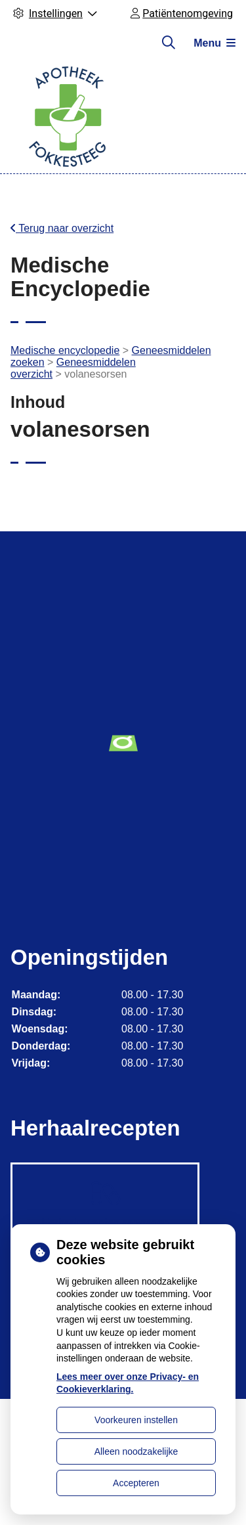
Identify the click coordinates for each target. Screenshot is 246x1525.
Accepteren (136, 1483)
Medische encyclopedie (64, 350)
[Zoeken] (168, 42)
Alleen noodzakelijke (136, 1451)
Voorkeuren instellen (136, 1420)
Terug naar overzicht (61, 228)
